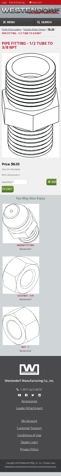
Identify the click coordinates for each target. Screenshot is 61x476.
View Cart (35, 2)
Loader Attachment (29, 408)
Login (4, 2)
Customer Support (29, 428)
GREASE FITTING (25, 245)
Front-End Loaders (11, 29)
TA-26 (50, 29)
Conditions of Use (29, 435)
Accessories (29, 401)
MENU (9, 22)
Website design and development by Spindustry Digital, (30, 466)
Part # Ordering (16, 2)
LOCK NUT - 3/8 (25, 295)
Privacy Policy (29, 449)
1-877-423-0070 (31, 389)
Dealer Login (29, 442)
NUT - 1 (25, 347)
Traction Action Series (34, 29)
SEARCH (44, 22)
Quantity (6, 182)
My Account (29, 421)
